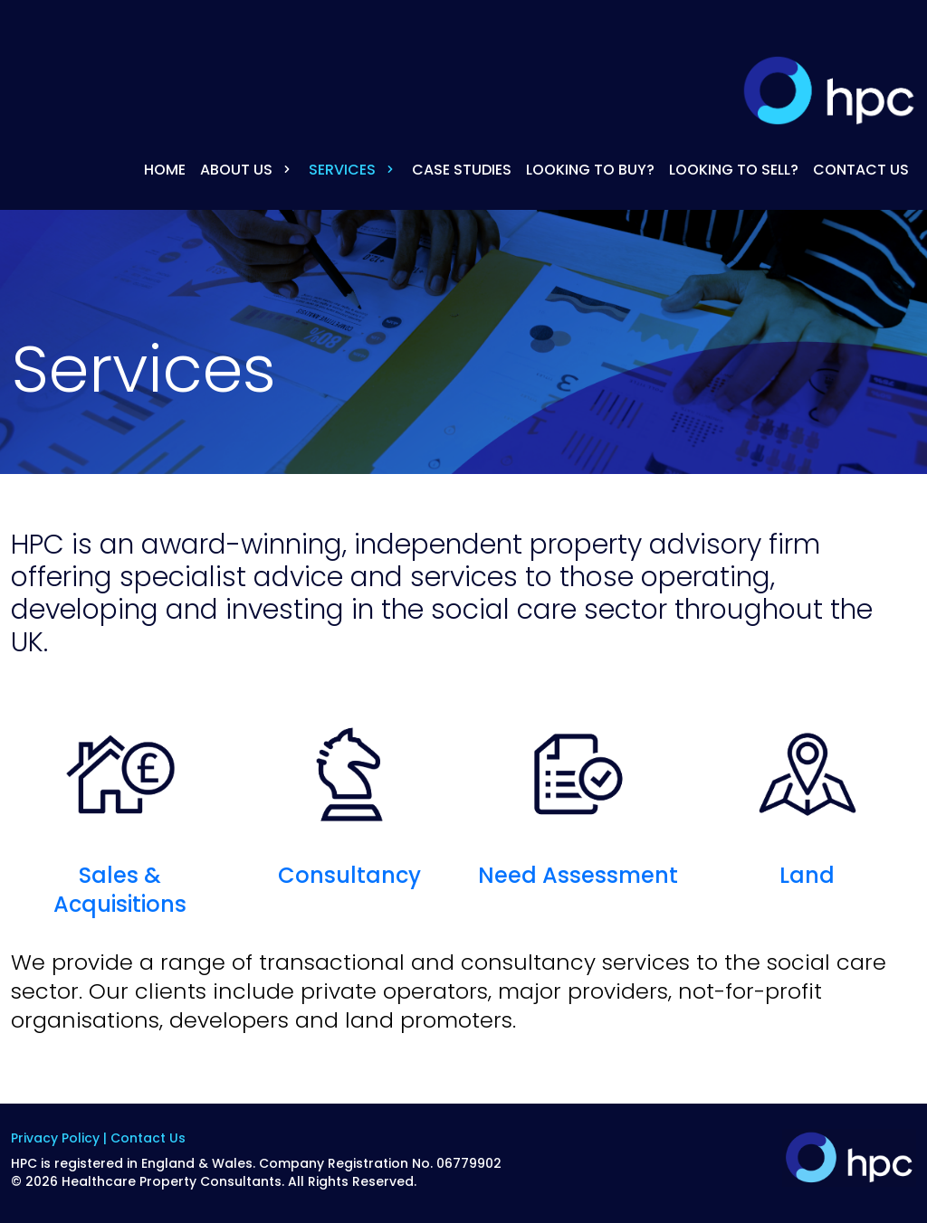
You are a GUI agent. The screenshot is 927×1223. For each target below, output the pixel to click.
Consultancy (349, 796)
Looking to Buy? (590, 169)
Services (353, 169)
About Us (247, 169)
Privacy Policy (55, 1138)
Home (165, 169)
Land (807, 796)
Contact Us (861, 169)
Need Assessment (578, 796)
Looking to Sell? (733, 169)
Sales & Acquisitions (120, 810)
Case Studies (461, 169)
